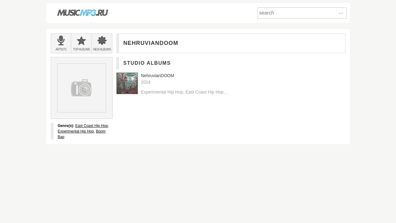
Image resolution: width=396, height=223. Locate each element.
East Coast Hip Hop (91, 126)
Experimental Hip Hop (76, 131)
